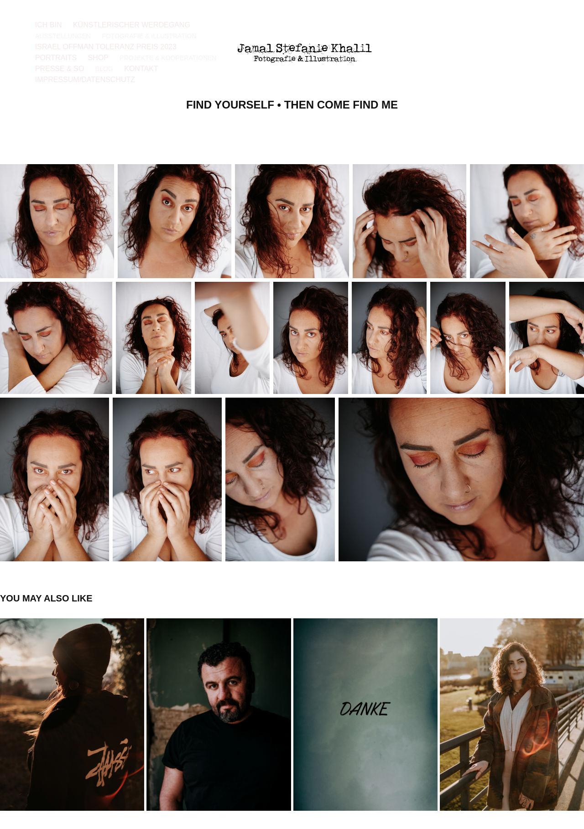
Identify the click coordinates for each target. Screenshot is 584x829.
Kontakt (141, 69)
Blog (104, 69)
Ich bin (48, 25)
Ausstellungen (63, 36)
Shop (98, 58)
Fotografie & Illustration (149, 36)
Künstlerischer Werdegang (131, 25)
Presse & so (59, 69)
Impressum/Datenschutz (85, 79)
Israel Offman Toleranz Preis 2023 (106, 47)
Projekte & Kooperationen (168, 58)
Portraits (56, 58)
